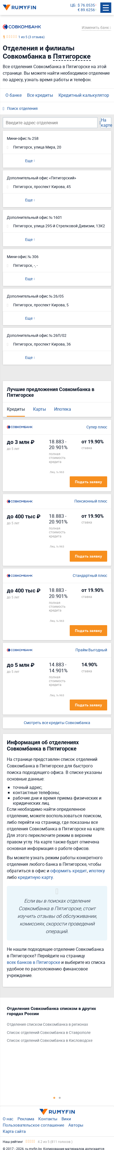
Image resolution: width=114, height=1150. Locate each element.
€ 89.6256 (86, 10)
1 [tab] (54, 1097)
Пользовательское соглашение (33, 1124)
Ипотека (62, 409)
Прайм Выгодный (91, 650)
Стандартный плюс (90, 575)
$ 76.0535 (86, 5)
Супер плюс (96, 427)
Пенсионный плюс (90, 501)
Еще (29, 160)
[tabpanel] (54, 1026)
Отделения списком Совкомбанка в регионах (47, 1024)
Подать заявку (88, 482)
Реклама (25, 1118)
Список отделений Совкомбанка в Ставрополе (48, 1032)
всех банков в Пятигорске (33, 962)
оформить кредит (68, 871)
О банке (13, 95)
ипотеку (97, 871)
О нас (8, 1118)
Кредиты (16, 409)
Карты (39, 409)
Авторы (75, 1124)
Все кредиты (40, 95)
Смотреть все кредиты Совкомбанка (57, 723)
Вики (66, 1118)
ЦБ (72, 5)
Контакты (47, 1118)
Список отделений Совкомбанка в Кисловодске (49, 1040)
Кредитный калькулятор (84, 95)
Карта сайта (14, 1131)
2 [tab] (60, 1097)
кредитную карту (35, 877)
